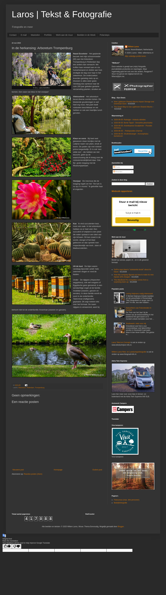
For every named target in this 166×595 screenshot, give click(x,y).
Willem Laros (133, 47)
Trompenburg (39, 387)
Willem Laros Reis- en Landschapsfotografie (129, 352)
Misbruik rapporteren (122, 191)
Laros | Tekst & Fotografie (62, 14)
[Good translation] (7, 546)
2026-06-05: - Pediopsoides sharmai (128, 131)
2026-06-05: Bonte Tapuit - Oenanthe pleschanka (133, 123)
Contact (12, 35)
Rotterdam (30, 387)
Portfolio (48, 35)
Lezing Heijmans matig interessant (139, 294)
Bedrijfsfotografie (120, 503)
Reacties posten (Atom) (33, 474)
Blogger (121, 527)
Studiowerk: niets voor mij (136, 324)
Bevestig (133, 220)
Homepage (58, 470)
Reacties (117, 172)
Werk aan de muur (64, 35)
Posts (116, 167)
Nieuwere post (18, 470)
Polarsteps (104, 35)
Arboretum (22, 387)
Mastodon (35, 35)
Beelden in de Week (86, 35)
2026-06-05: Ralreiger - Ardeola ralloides (130, 120)
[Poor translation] (16, 546)
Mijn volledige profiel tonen (135, 56)
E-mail (24, 35)
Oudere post (97, 470)
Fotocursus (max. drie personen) (126, 500)
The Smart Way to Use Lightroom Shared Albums (133, 107)
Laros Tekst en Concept (121, 342)
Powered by (133, 230)
